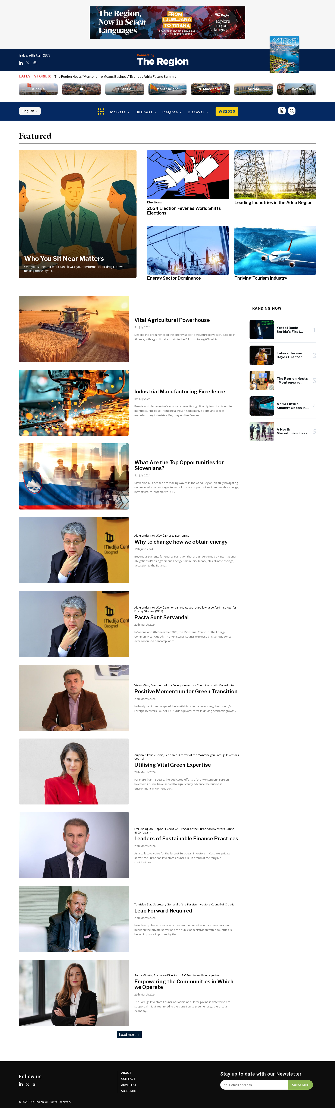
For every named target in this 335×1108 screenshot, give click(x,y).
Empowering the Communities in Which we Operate (184, 984)
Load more (129, 1034)
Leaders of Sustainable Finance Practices (186, 838)
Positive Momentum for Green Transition (186, 691)
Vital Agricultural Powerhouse (172, 320)
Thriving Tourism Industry (260, 278)
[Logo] (162, 60)
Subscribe (300, 1085)
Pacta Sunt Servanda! (161, 617)
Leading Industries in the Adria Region (273, 202)
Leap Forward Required (163, 911)
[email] (254, 1085)
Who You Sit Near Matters (64, 258)
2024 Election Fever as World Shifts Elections (184, 211)
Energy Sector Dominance (174, 278)
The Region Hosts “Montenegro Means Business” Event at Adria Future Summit (115, 77)
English (29, 111)
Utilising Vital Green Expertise (172, 765)
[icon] (281, 110)
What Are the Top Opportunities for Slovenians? (179, 465)
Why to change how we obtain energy (181, 542)
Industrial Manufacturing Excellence (179, 391)
